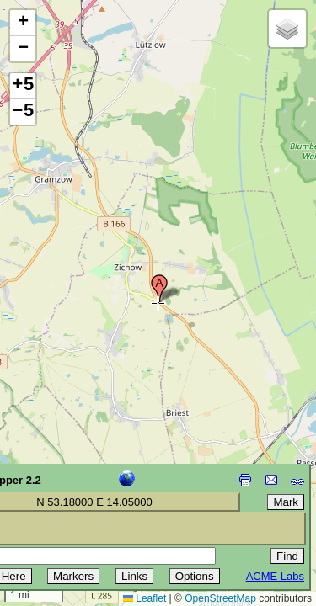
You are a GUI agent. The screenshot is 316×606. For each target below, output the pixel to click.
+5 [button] (23, 85)
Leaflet (144, 598)
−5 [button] (23, 112)
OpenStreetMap (220, 598)
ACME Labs (275, 576)
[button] (159, 288)
